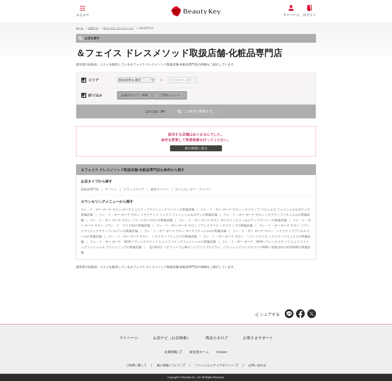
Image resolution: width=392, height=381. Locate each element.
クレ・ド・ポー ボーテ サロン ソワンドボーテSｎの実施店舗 (131, 220)
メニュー (82, 15)
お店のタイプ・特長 (134, 95)
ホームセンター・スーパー (193, 189)
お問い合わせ (257, 365)
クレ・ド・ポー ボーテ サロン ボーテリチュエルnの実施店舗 (185, 231)
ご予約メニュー (169, 95)
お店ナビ (93, 28)
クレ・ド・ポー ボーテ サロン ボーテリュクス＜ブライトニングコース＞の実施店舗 (137, 209)
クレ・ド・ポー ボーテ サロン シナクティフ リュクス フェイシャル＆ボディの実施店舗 (158, 214)
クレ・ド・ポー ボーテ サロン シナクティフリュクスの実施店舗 (152, 236)
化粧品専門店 (90, 189)
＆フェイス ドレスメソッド (118, 28)
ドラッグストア (134, 189)
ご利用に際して (136, 365)
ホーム (80, 28)
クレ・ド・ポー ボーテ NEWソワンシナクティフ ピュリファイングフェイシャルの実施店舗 (153, 241)
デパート (111, 189)
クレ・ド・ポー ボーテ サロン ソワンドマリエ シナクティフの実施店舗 (204, 225)
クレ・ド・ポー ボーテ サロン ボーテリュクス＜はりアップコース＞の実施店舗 (232, 220)
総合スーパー (160, 189)
